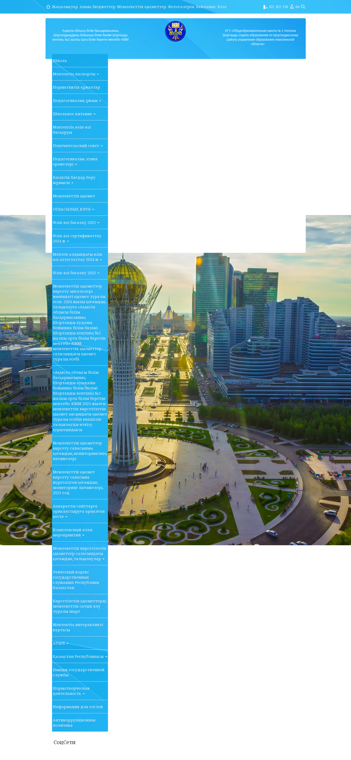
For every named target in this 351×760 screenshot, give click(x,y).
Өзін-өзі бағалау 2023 (76, 272)
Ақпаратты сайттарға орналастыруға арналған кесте (79, 511)
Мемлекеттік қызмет (74, 195)
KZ (271, 6)
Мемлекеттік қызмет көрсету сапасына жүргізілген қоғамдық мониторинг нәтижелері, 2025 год (78, 482)
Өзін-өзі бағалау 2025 (76, 222)
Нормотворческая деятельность (71, 690)
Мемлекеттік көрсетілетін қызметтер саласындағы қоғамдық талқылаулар (79, 553)
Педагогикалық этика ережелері (75, 161)
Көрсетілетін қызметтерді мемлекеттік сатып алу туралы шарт (79, 606)
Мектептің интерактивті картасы (78, 627)
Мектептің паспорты (76, 73)
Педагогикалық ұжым (77, 100)
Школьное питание (74, 113)
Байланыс (206, 6)
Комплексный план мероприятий (72, 532)
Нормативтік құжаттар (76, 87)
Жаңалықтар (65, 6)
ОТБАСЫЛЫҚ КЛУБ (73, 209)
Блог (222, 6)
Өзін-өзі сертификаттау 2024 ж (77, 238)
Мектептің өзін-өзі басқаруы (72, 129)
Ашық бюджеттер (98, 6)
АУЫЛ (60, 643)
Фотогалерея (181, 6)
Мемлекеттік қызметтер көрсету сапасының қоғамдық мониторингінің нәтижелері (80, 450)
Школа (60, 60)
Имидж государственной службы (78, 672)
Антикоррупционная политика (74, 722)
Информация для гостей (78, 706)
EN (285, 6)
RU (278, 6)
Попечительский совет (78, 145)
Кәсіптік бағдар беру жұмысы (74, 180)
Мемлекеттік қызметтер (141, 6)
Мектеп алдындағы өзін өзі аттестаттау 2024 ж (77, 257)
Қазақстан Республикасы (80, 656)
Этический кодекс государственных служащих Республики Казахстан (76, 579)
